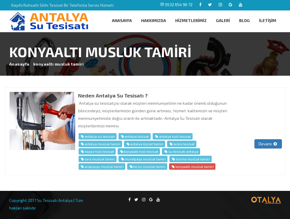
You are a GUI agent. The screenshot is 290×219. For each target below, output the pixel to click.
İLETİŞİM (267, 20)
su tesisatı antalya (181, 151)
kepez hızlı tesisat (97, 151)
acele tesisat (181, 144)
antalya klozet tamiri (144, 144)
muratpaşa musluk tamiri (143, 159)
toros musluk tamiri (147, 166)
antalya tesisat (134, 136)
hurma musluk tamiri (190, 159)
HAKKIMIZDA (153, 20)
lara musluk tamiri (97, 159)
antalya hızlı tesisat (172, 136)
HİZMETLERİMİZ (191, 20)
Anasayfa (19, 63)
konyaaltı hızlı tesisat (138, 151)
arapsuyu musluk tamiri (101, 166)
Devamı (268, 143)
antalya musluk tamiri (100, 144)
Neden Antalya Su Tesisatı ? (113, 95)
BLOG (244, 20)
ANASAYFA (122, 20)
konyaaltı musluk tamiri (192, 166)
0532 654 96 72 (176, 4)
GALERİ (223, 20)
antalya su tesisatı (97, 136)
